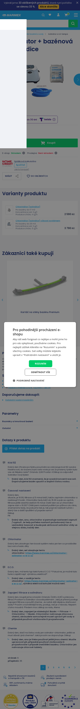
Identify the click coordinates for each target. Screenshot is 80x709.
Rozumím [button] (40, 363)
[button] (28, 380)
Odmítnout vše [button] (40, 372)
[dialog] (40, 354)
